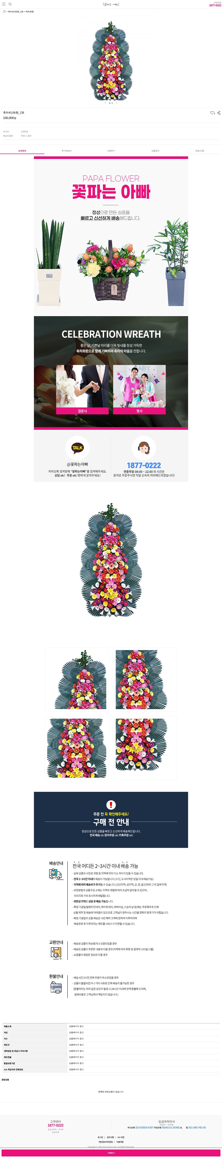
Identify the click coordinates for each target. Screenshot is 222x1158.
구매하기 (111, 1153)
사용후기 (111, 151)
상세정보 (22, 151)
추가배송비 (67, 151)
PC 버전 (121, 1137)
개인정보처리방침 (106, 1142)
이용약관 (119, 1142)
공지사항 (110, 1137)
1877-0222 (215, 4)
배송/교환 (199, 151)
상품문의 (155, 151)
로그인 (100, 1137)
